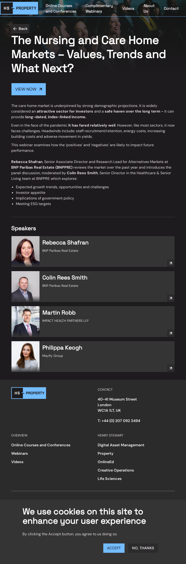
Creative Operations (116, 470)
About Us (148, 8)
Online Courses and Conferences (61, 8)
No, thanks (143, 548)
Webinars (19, 453)
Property (105, 453)
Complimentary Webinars (99, 8)
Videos (128, 8)
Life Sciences (110, 478)
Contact (171, 8)
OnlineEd (106, 461)
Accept (114, 548)
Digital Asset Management (121, 445)
